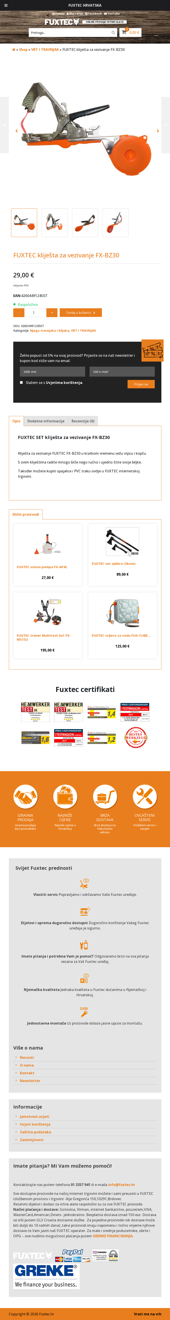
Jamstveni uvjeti (34, 1116)
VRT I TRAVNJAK (45, 49)
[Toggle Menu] (6, 5)
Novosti (27, 1057)
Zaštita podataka (35, 1132)
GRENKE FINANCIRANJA (113, 1236)
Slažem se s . (51, 382)
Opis (16, 421)
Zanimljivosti (32, 1139)
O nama (27, 1065)
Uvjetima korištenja (64, 382)
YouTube (112, 13)
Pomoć (58, 13)
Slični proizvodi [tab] (25, 514)
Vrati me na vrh (147, 1314)
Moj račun (75, 13)
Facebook (93, 13)
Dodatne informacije (46, 421)
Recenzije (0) (83, 421)
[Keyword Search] (69, 32)
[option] (85, 130)
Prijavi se (141, 384)
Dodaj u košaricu (78, 312)
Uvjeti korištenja (35, 1124)
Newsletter (30, 1080)
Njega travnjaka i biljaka (49, 330)
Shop (23, 49)
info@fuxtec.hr (121, 1184)
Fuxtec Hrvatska (85, 5)
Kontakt (27, 1073)
